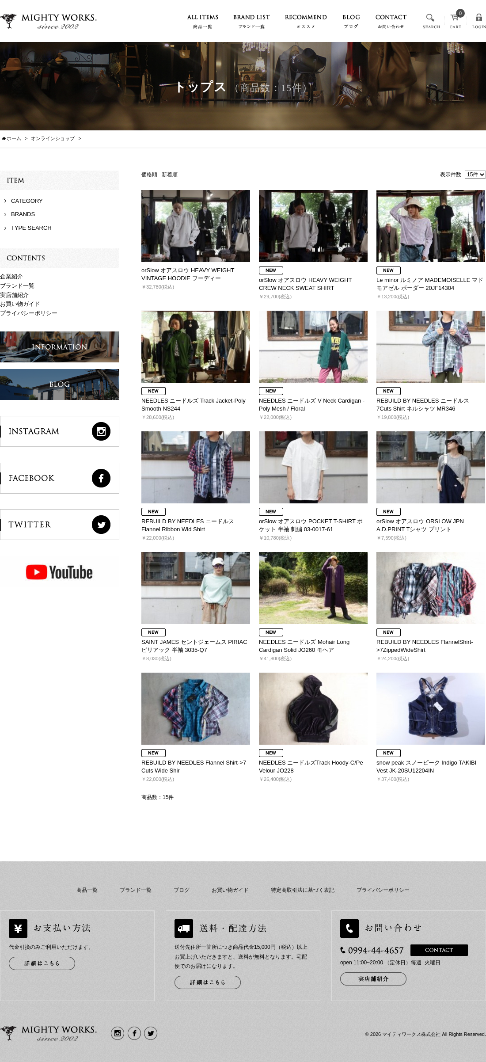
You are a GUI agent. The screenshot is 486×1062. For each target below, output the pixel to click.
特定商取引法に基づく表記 (302, 890)
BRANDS (23, 214)
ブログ (182, 890)
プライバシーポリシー (28, 313)
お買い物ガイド (20, 304)
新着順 (170, 174)
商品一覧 (87, 890)
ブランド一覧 (17, 285)
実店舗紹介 (14, 295)
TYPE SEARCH (31, 228)
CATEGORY (27, 201)
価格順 (149, 174)
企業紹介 (11, 276)
